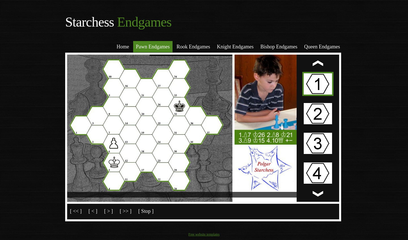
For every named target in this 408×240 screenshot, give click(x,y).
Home (123, 47)
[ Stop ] (146, 211)
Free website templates (204, 234)
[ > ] (108, 211)
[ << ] (76, 211)
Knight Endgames (235, 47)
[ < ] (92, 211)
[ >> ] (125, 211)
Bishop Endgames (279, 47)
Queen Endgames (322, 47)
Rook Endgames (193, 47)
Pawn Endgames (153, 47)
